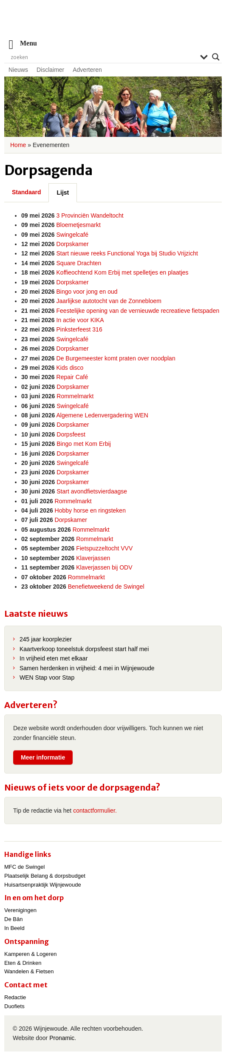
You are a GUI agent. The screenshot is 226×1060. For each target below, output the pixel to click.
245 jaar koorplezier (46, 639)
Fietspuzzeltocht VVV (104, 548)
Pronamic (61, 1037)
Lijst (62, 192)
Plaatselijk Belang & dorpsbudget (44, 876)
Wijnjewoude (113, 24)
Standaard (26, 192)
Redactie (15, 997)
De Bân (13, 919)
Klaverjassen (93, 558)
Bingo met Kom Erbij (83, 443)
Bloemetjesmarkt (78, 224)
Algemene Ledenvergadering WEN (102, 415)
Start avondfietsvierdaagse (91, 491)
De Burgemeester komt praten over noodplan (115, 358)
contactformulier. (95, 810)
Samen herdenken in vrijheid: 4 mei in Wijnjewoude (87, 668)
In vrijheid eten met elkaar (54, 658)
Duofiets (14, 1006)
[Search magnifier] (216, 57)
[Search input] (103, 57)
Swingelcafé (72, 234)
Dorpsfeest (70, 434)
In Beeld (14, 928)
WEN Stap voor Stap (47, 677)
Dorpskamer (72, 244)
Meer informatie (43, 757)
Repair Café (72, 377)
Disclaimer (50, 69)
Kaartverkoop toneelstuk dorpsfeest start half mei (84, 649)
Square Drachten (79, 263)
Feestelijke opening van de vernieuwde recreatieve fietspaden (138, 310)
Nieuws (18, 69)
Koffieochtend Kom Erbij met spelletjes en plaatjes (122, 272)
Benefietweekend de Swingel (106, 586)
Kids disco (70, 367)
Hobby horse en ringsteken (90, 510)
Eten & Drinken (22, 963)
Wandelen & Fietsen (29, 971)
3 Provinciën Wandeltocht (90, 215)
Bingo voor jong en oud (87, 291)
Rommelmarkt (74, 396)
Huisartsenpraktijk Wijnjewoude (42, 884)
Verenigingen (20, 910)
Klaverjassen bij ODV (104, 567)
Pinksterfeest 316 (79, 329)
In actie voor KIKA (80, 320)
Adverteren (87, 69)
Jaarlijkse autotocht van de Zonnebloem (108, 301)
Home (18, 145)
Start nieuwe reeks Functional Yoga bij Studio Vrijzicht (127, 253)
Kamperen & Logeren (30, 954)
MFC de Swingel (24, 867)
